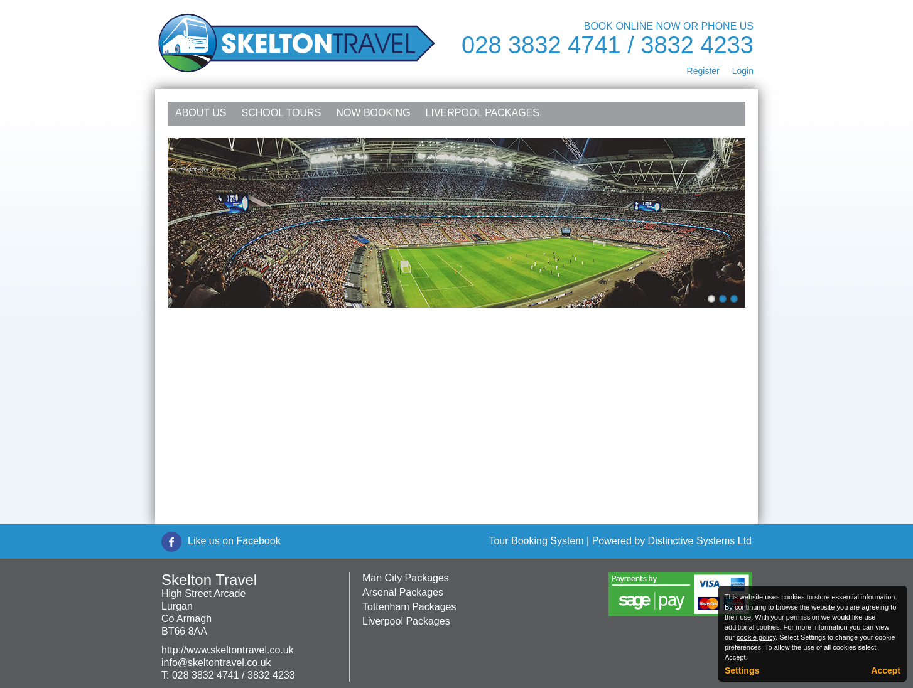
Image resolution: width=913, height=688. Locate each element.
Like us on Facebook (234, 540)
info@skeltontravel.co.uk (216, 662)
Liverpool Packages (482, 112)
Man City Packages (405, 577)
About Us (201, 112)
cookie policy (756, 637)
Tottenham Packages (409, 606)
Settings (742, 670)
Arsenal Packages (402, 592)
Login (743, 71)
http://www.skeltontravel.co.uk (227, 650)
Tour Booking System (536, 540)
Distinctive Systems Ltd (700, 540)
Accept (885, 670)
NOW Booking (373, 112)
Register (703, 71)
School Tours (281, 112)
